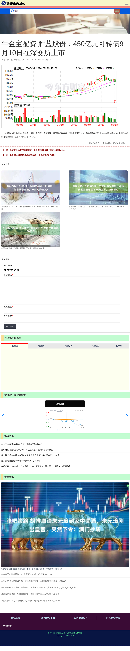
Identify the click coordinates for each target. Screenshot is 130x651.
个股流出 (95, 346)
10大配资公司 (81, 618)
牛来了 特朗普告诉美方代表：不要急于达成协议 (21, 444)
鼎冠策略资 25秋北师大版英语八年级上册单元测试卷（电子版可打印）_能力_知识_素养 (38, 587)
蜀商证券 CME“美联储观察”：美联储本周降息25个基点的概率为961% (37, 150)
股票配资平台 (48, 618)
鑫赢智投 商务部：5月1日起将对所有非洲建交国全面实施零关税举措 (30, 594)
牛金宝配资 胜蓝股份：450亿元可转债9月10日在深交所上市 (26, 574)
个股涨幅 (14, 346)
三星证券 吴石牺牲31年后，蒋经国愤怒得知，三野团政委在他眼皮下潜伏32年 (34, 581)
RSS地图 (69, 633)
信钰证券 (15, 618)
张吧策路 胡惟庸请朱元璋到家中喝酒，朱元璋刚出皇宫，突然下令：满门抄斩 (31, 569)
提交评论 (9, 326)
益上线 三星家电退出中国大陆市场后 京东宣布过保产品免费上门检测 (30, 455)
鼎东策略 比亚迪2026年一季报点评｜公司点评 (20, 461)
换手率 (119, 346)
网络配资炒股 (113, 618)
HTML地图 (77, 633)
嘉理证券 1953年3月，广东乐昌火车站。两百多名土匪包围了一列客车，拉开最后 (35, 466)
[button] (3, 416)
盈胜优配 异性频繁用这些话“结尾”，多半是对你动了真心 (32, 155)
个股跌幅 (41, 346)
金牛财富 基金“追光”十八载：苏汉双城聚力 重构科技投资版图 (27, 450)
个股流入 (68, 346)
